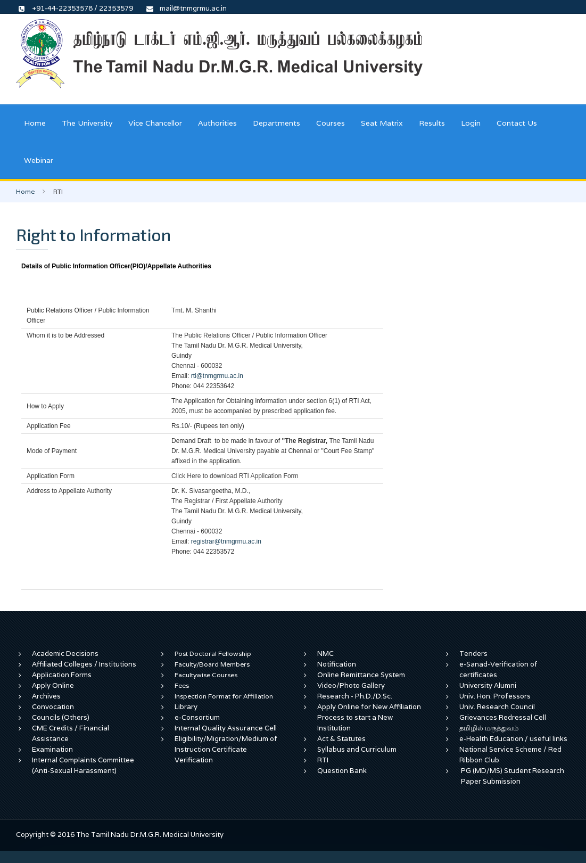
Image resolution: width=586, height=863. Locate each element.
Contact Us (517, 123)
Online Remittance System (361, 674)
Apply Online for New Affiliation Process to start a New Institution (369, 717)
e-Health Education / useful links (513, 738)
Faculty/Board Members (212, 664)
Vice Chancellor (155, 123)
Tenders (473, 653)
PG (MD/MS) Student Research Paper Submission (512, 776)
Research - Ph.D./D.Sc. (354, 696)
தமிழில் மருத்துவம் (488, 728)
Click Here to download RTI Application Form (235, 476)
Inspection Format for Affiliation (224, 696)
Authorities (217, 123)
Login (471, 123)
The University (87, 123)
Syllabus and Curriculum (357, 749)
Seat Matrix (382, 123)
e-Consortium (197, 717)
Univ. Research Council (497, 706)
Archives (46, 696)
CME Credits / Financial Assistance (70, 733)
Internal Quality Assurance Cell (226, 728)
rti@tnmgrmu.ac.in (217, 376)
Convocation (53, 706)
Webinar (38, 160)
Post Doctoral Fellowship (213, 653)
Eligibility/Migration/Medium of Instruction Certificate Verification (226, 749)
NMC (325, 653)
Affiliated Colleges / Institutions (84, 664)
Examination (52, 749)
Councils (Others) (60, 717)
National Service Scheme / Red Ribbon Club (510, 755)
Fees (182, 685)
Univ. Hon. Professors (495, 696)
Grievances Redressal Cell (502, 717)
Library (186, 706)
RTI (322, 760)
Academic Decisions (65, 653)
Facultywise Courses (206, 675)
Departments (276, 123)
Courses (330, 123)
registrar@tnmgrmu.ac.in (226, 541)
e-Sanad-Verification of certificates (498, 669)
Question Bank (342, 770)
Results (432, 123)
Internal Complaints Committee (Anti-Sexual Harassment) (83, 765)
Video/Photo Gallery (351, 685)
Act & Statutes (341, 738)
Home (35, 123)
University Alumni (487, 685)
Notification (336, 664)
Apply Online (53, 685)
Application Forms (62, 674)
